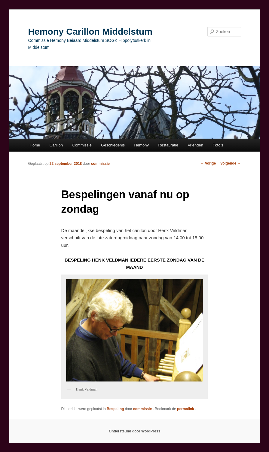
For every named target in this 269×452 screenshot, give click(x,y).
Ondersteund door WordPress (134, 431)
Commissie (81, 145)
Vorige (208, 163)
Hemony (141, 145)
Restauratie (168, 145)
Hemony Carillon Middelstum (90, 31)
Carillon (56, 145)
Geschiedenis (113, 145)
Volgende (230, 163)
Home (35, 145)
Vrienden (195, 145)
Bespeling (115, 409)
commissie (100, 164)
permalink (186, 409)
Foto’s (217, 145)
